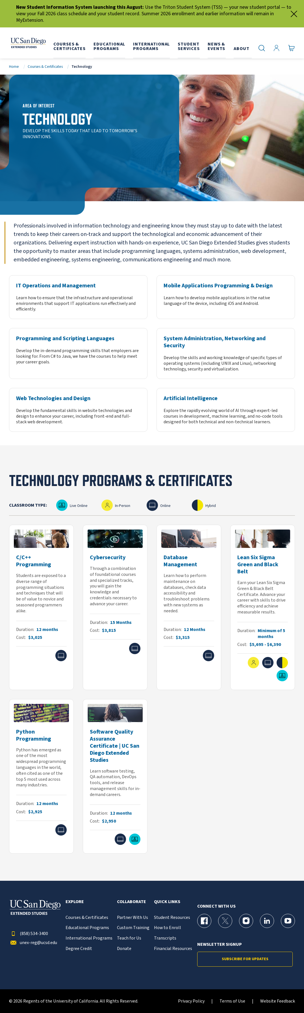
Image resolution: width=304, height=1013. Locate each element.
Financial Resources (173, 949)
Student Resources (172, 918)
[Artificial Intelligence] (226, 410)
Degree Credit (79, 949)
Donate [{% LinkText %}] (124, 949)
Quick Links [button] (167, 902)
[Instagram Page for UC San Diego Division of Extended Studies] (246, 921)
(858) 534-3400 (28, 934)
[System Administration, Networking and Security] (226, 353)
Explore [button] (75, 902)
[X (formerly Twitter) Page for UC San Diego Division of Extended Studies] (225, 921)
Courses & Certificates (45, 66)
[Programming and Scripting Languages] (78, 353)
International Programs (89, 938)
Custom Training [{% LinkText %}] (133, 928)
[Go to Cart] (291, 48)
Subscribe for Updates (245, 959)
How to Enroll (167, 928)
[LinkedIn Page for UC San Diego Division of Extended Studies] (267, 921)
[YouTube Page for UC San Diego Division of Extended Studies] (288, 921)
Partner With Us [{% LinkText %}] (132, 918)
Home (14, 66)
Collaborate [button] (131, 902)
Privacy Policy (191, 1001)
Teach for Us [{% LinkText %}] (129, 938)
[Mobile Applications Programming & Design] (226, 297)
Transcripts (165, 938)
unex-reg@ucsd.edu (33, 943)
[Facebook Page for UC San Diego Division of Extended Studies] (204, 921)
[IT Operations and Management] (78, 297)
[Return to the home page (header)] (27, 42)
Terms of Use (232, 1001)
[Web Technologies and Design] (78, 410)
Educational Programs (87, 928)
